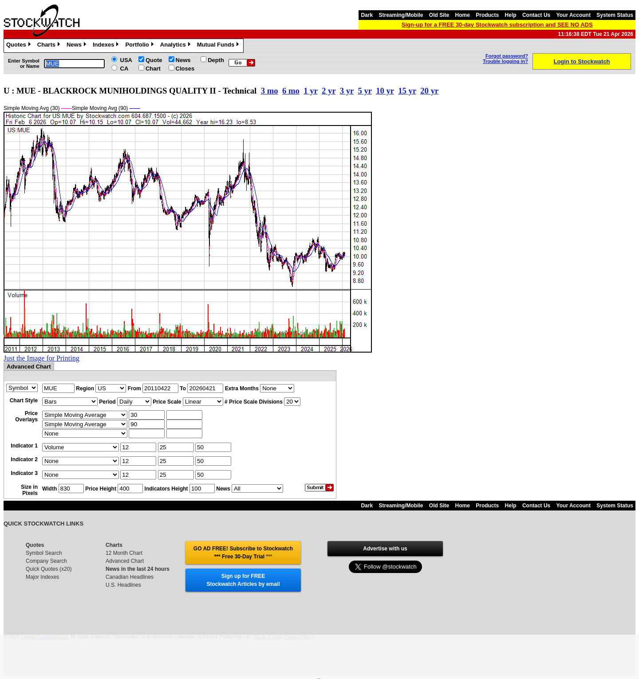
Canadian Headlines (130, 577)
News (77, 46)
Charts (49, 46)
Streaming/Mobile (401, 15)
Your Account (573, 15)
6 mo (291, 90)
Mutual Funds (219, 46)
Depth (216, 60)
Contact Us (536, 15)
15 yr (407, 90)
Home (462, 15)
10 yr (385, 90)
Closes (185, 68)
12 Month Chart (124, 553)
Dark (367, 15)
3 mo (269, 90)
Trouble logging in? (505, 61)
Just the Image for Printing (41, 358)
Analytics (176, 46)
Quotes (19, 46)
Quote (154, 60)
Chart (153, 68)
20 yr (429, 90)
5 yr (364, 90)
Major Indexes (42, 577)
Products (487, 15)
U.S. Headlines (123, 585)
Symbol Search (44, 553)
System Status (614, 15)
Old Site (439, 15)
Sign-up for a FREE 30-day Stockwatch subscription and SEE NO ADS (497, 24)
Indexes (107, 46)
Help (511, 15)
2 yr (328, 90)
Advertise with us (385, 549)
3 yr (347, 90)
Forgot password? (506, 56)
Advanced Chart (125, 561)
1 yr (310, 90)
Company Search (46, 561)
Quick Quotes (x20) (48, 569)
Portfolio (140, 46)
